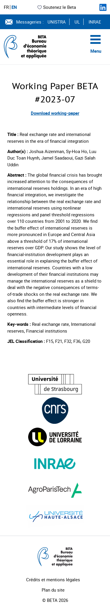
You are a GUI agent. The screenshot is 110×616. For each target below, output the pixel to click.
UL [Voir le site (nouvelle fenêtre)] (77, 22)
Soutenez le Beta (56, 7)
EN (14, 7)
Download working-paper (55, 113)
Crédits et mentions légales (53, 579)
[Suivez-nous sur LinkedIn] (102, 7)
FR (6, 7)
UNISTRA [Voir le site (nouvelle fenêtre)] (57, 22)
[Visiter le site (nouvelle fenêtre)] (55, 384)
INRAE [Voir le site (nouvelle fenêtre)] (95, 22)
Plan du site (53, 590)
